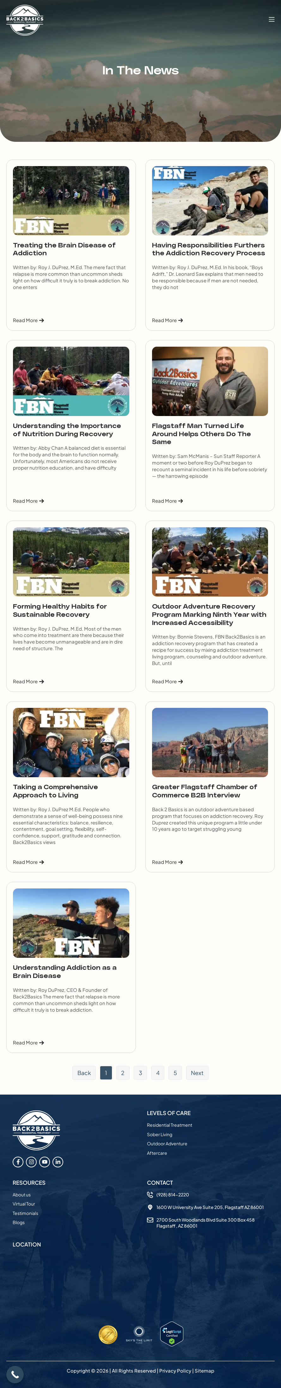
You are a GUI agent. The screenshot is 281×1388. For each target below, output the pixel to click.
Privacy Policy (175, 1371)
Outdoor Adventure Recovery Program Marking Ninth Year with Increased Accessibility (209, 615)
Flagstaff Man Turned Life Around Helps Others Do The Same (201, 434)
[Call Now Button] (15, 1374)
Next (198, 1073)
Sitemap (204, 1371)
